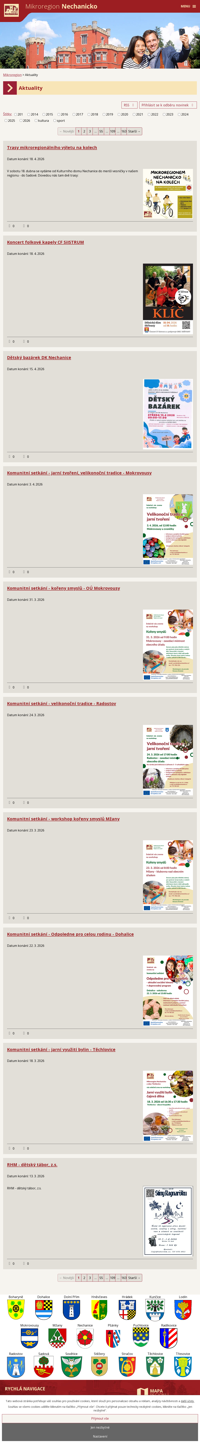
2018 (94, 114)
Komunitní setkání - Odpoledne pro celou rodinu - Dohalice (70, 934)
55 (101, 131)
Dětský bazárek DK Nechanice (39, 357)
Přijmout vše (100, 1419)
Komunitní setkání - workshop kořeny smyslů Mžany (63, 819)
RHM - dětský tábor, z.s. (32, 1164)
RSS (129, 105)
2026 (26, 120)
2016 (64, 114)
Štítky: (7, 114)
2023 (169, 114)
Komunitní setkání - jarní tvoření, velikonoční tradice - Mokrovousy (79, 473)
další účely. (187, 1401)
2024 (184, 114)
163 (124, 131)
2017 (79, 114)
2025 (11, 120)
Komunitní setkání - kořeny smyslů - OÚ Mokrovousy (63, 588)
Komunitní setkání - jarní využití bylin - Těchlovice (61, 1049)
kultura (43, 120)
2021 (139, 114)
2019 (109, 114)
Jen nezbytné (100, 1427)
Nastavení (100, 1436)
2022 (154, 114)
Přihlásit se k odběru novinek (168, 105)
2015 (49, 114)
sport (61, 120)
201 (20, 114)
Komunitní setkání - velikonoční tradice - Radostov (61, 703)
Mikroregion (12, 75)
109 (112, 131)
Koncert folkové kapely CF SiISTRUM (45, 242)
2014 (34, 114)
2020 (124, 114)
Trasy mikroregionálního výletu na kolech (52, 147)
